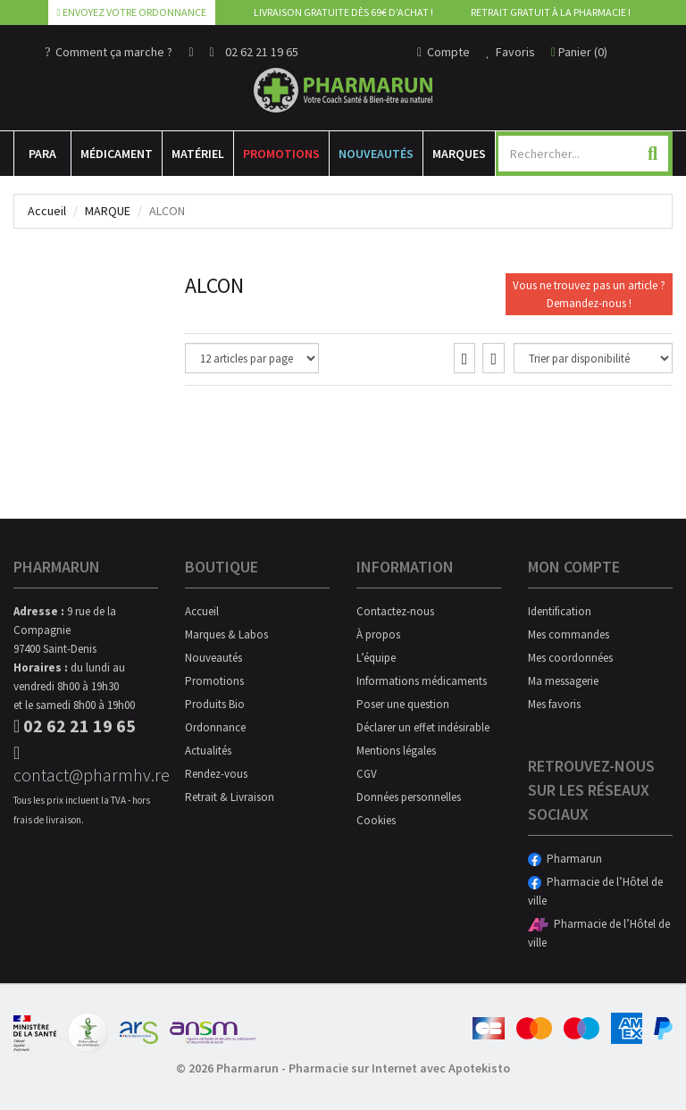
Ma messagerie (563, 681)
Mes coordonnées (570, 657)
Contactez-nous (395, 611)
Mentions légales (396, 750)
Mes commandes (568, 634)
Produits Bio (215, 704)
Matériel (198, 154)
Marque (107, 211)
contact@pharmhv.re (85, 765)
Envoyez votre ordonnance (131, 12)
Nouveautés (376, 154)
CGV (366, 773)
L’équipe (376, 657)
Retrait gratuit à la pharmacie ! (551, 12)
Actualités (208, 750)
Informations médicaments (421, 681)
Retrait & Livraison (229, 797)
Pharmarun (565, 858)
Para (42, 154)
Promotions (281, 154)
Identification (559, 611)
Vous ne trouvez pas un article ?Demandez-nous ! (589, 294)
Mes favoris (554, 704)
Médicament (116, 154)
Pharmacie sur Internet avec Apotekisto (399, 1068)
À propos (378, 634)
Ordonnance (215, 727)
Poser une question (402, 704)
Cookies (376, 820)
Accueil (47, 211)
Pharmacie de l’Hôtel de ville (595, 891)
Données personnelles (408, 797)
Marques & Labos (226, 634)
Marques (459, 154)
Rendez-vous (216, 773)
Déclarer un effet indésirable (422, 727)
